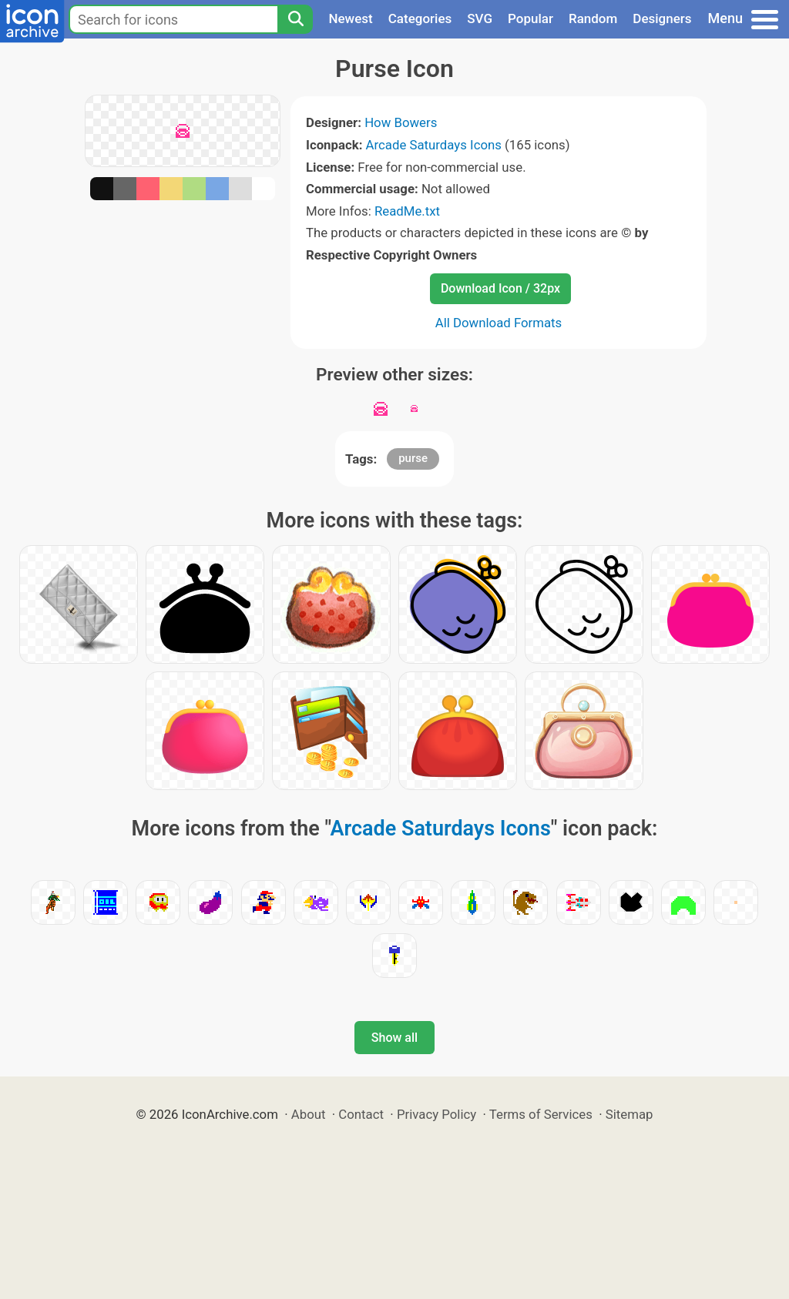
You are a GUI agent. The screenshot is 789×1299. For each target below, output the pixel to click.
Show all (394, 1037)
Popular (530, 18)
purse (413, 458)
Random (593, 18)
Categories (420, 18)
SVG (479, 18)
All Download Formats (498, 322)
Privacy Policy (436, 1114)
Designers (662, 18)
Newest (350, 18)
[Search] (295, 19)
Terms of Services (541, 1114)
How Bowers (400, 122)
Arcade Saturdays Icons (434, 144)
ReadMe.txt (407, 211)
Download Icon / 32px (500, 288)
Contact (361, 1114)
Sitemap (629, 1114)
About (308, 1114)
